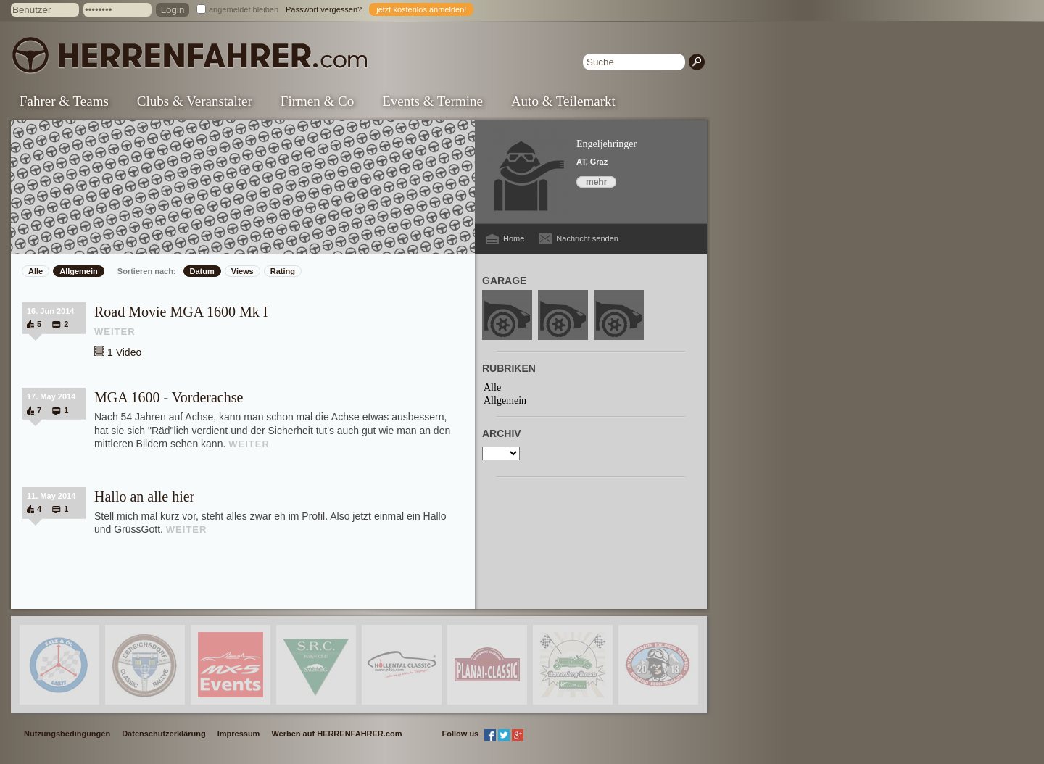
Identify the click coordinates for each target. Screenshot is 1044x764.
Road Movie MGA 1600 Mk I (181, 312)
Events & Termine (432, 101)
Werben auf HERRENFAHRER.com (336, 733)
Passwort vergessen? (324, 9)
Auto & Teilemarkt (563, 101)
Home (513, 238)
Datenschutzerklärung (164, 733)
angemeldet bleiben (243, 9)
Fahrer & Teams (64, 101)
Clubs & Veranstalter (194, 101)
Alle (35, 271)
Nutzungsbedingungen (67, 733)
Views (242, 271)
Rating (282, 271)
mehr (596, 182)
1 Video (124, 352)
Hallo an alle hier (144, 497)
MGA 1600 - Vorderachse (168, 397)
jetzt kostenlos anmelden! (421, 9)
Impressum (239, 733)
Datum (202, 271)
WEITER (115, 331)
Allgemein (78, 271)
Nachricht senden (587, 238)
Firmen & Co (317, 101)
